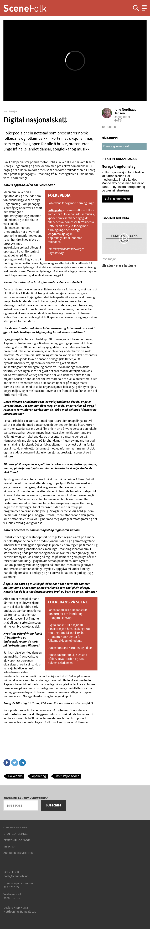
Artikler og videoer (18, 852)
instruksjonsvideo (67, 776)
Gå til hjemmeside (117, 199)
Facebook (6, 762)
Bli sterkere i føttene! (120, 265)
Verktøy (9, 846)
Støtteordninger (16, 833)
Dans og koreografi (116, 146)
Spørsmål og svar (16, 840)
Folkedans (15, 776)
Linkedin (22, 762)
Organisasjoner (15, 827)
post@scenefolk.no (16, 876)
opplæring (39, 776)
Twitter (14, 762)
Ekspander (136, 8)
